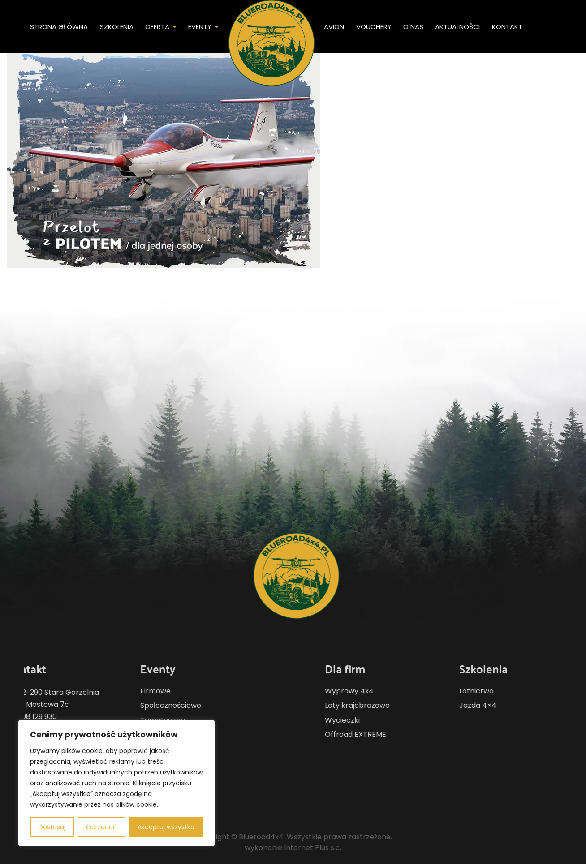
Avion (334, 26)
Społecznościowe (143, 705)
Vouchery (374, 26)
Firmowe (128, 691)
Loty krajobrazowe (384, 705)
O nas (413, 26)
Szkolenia (117, 26)
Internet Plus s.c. (312, 848)
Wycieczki (369, 720)
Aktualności (457, 26)
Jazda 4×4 (504, 705)
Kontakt (507, 26)
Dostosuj (52, 826)
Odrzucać (101, 826)
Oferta (157, 26)
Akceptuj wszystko (166, 826)
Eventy (199, 26)
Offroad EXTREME (382, 734)
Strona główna (59, 26)
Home (271, 43)
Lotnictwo (503, 691)
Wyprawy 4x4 (376, 691)
